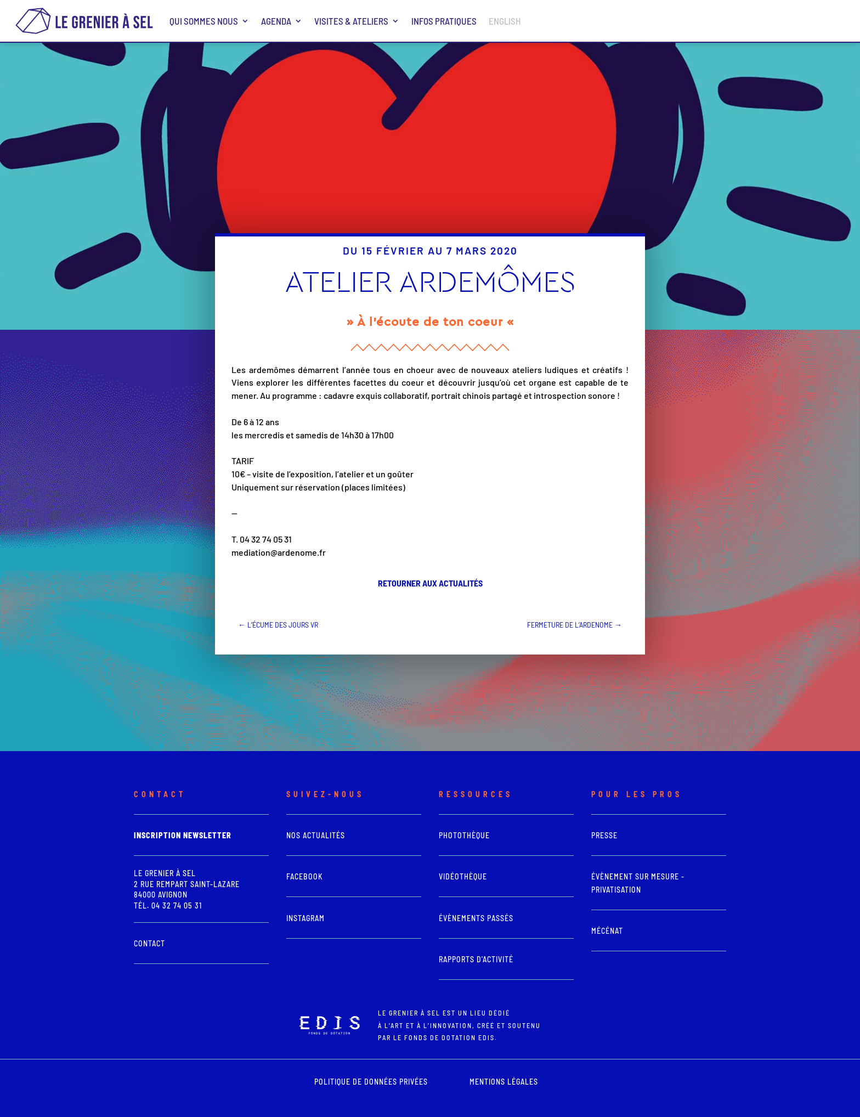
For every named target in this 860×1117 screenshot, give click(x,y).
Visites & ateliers (351, 20)
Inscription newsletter (182, 835)
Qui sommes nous (203, 20)
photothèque (464, 835)
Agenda (276, 20)
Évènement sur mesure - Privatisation (637, 883)
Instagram (305, 918)
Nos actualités (315, 835)
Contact (149, 943)
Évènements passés (476, 918)
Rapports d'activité (476, 959)
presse (604, 835)
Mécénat (607, 930)
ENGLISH (505, 20)
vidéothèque (463, 876)
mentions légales (503, 1081)
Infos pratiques (444, 20)
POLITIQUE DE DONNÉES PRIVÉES (371, 1081)
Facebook (304, 876)
